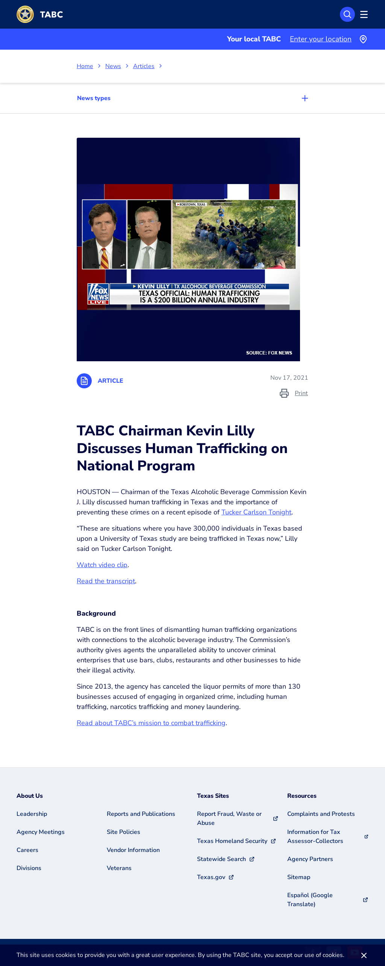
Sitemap (298, 877)
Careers (27, 850)
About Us (30, 796)
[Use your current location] (363, 38)
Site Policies (123, 832)
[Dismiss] (363, 955)
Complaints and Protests (321, 814)
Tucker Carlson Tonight (256, 512)
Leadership (32, 814)
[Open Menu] (362, 14)
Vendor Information (133, 850)
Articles (144, 66)
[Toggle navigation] (192, 98)
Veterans (119, 868)
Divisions (29, 868)
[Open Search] (347, 14)
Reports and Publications (141, 814)
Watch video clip (102, 564)
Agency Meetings (41, 832)
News (113, 66)
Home (85, 66)
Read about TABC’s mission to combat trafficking (151, 722)
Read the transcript (106, 581)
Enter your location (321, 39)
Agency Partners (310, 859)
